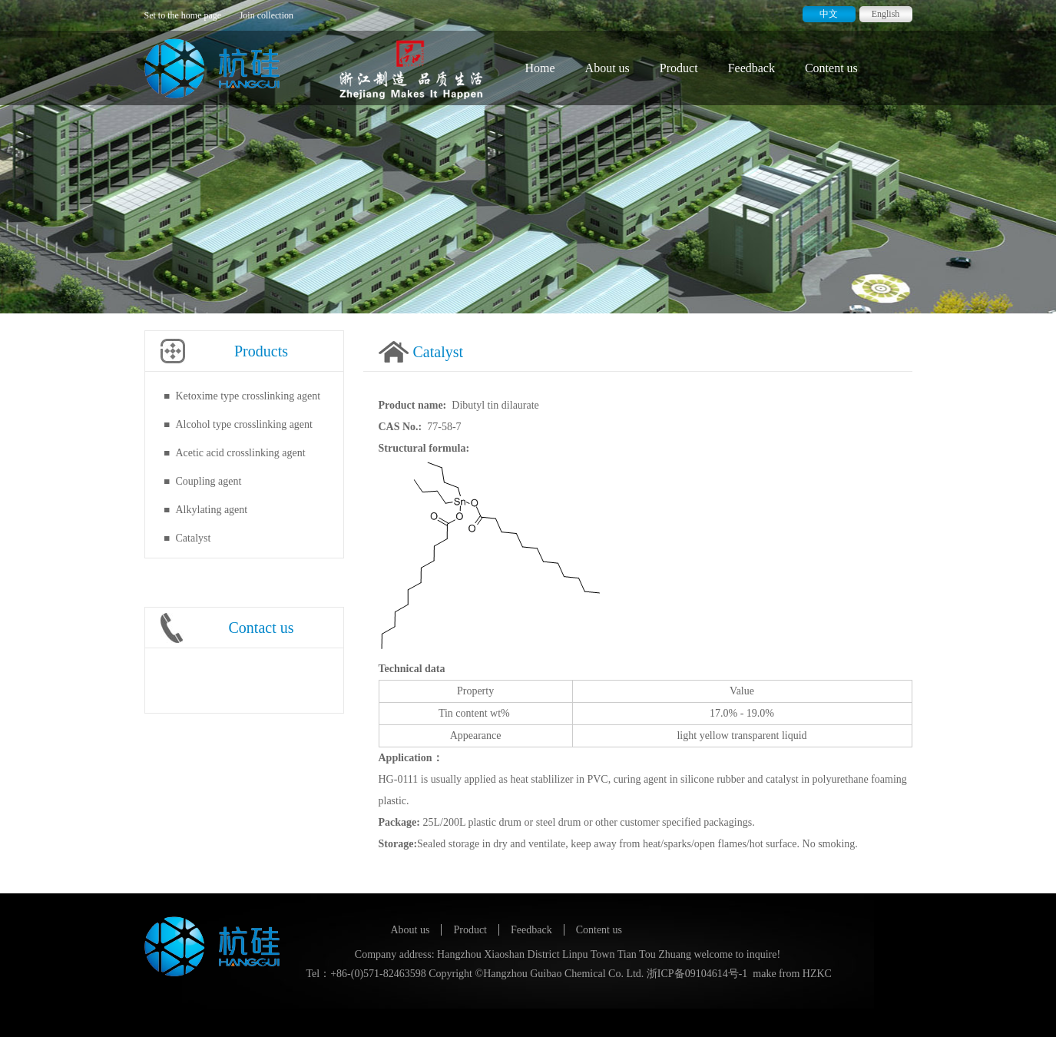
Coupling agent (209, 481)
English (886, 13)
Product (679, 68)
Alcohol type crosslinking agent (244, 424)
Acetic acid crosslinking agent (241, 453)
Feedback (751, 68)
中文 (828, 13)
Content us (831, 68)
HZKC (817, 973)
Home (540, 68)
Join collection (266, 15)
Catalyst (193, 538)
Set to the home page (183, 15)
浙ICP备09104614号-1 (697, 973)
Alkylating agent (212, 509)
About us (607, 68)
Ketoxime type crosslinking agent (248, 396)
